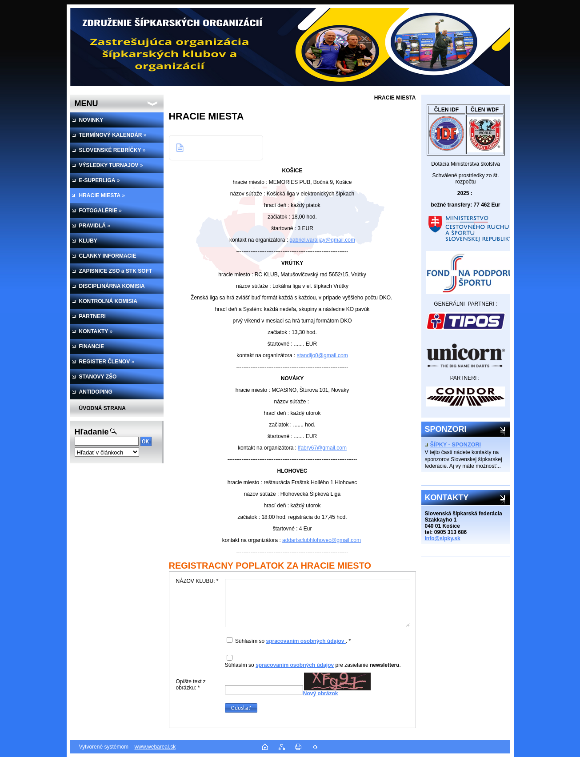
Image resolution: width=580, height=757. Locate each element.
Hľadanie (92, 431)
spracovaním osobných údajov (305, 641)
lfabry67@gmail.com (322, 448)
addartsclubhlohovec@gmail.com (321, 540)
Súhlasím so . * (293, 641)
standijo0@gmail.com (322, 355)
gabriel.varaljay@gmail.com (322, 240)
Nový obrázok (320, 693)
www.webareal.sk (155, 747)
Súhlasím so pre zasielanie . (313, 665)
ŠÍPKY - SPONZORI (453, 445)
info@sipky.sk (442, 538)
